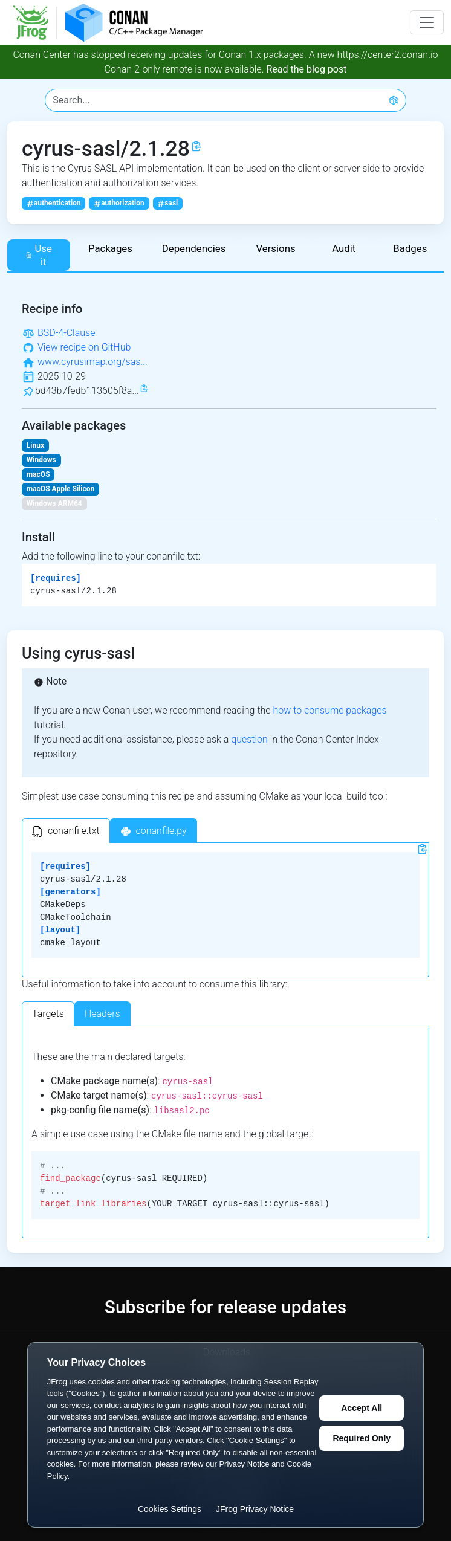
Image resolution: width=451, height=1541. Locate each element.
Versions (275, 248)
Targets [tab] (48, 1013)
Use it (38, 255)
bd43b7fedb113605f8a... (87, 390)
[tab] (66, 830)
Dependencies (194, 248)
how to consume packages (329, 710)
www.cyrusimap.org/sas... (92, 361)
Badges (410, 248)
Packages (110, 248)
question (249, 739)
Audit (343, 248)
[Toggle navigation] (427, 22)
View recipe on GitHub (84, 347)
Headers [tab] (102, 1013)
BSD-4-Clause (66, 332)
